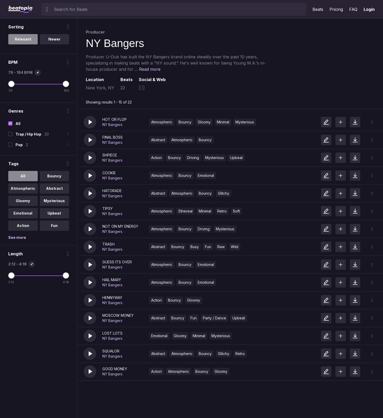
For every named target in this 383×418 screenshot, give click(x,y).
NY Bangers (112, 124)
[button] (90, 122)
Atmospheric (161, 122)
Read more (149, 69)
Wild (234, 247)
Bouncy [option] (54, 176)
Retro (222, 211)
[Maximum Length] (66, 275)
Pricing (336, 9)
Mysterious (244, 122)
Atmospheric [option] (23, 188)
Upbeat (236, 157)
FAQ (353, 9)
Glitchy (223, 193)
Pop (19, 145)
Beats (317, 9)
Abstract (158, 140)
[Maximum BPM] (66, 84)
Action (156, 157)
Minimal (223, 122)
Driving (193, 157)
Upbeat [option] (54, 213)
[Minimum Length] (11, 275)
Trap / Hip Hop (28, 134)
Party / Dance (214, 318)
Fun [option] (54, 225)
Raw (221, 247)
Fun (208, 247)
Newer (54, 39)
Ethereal (186, 211)
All (18, 123)
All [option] (22, 176)
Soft (236, 211)
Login (369, 9)
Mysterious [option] (54, 201)
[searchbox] (179, 9)
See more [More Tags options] (17, 237)
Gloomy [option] (23, 201)
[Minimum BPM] (11, 84)
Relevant (23, 39)
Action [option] (23, 225)
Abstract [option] (54, 188)
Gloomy (204, 122)
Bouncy (185, 122)
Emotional (206, 175)
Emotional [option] (22, 213)
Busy (194, 247)
